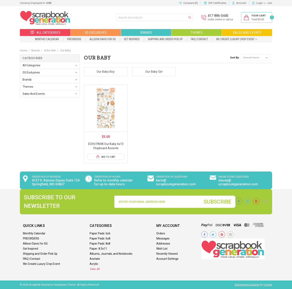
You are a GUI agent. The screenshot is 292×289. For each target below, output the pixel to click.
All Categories (45, 32)
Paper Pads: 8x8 (100, 243)
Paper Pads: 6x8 (100, 238)
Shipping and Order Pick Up (165, 39)
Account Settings (167, 258)
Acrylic (94, 263)
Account (241, 2)
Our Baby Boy (106, 71)
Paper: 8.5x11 (98, 248)
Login (259, 2)
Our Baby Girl (153, 71)
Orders (160, 233)
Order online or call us (220, 19)
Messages (163, 238)
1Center (267, 284)
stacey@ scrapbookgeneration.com (238, 182)
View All (94, 269)
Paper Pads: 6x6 (100, 233)
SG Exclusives (96, 32)
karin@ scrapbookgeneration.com (176, 182)
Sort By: (234, 57)
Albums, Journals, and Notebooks (111, 253)
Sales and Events (247, 32)
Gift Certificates (217, 2)
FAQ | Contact (199, 39)
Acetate (95, 258)
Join (269, 2)
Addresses (163, 243)
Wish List (161, 248)
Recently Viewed (167, 253)
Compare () (188, 3)
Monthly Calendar (47, 39)
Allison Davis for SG (102, 39)
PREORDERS (74, 39)
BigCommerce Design (247, 284)
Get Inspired (132, 39)
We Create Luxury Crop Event (236, 39)
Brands (146, 32)
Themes (197, 32)
